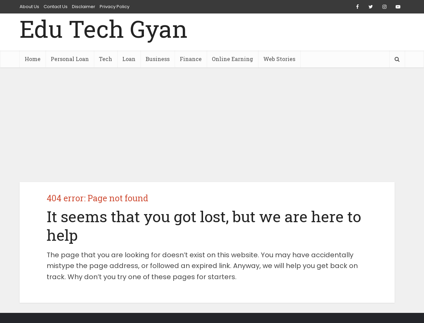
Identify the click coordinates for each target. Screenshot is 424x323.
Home (33, 58)
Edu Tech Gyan (104, 29)
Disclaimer (83, 6)
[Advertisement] (212, 125)
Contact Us (56, 6)
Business (158, 58)
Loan (128, 58)
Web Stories (279, 58)
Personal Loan (70, 58)
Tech (105, 58)
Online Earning (232, 58)
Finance (191, 58)
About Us (29, 6)
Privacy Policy (114, 6)
